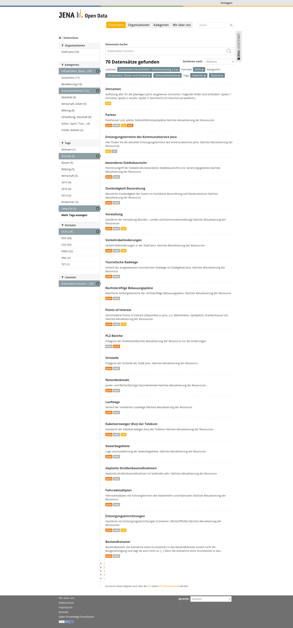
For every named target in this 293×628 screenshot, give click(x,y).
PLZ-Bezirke (114, 336)
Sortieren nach (192, 61)
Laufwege (112, 402)
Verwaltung (114, 214)
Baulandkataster (117, 542)
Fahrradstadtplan (118, 490)
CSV (108, 103)
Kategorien (161, 25)
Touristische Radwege (121, 262)
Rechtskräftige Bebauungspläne (129, 288)
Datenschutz (66, 602)
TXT (114, 151)
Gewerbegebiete (117, 446)
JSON (109, 125)
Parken (110, 115)
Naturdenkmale (117, 380)
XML (130, 125)
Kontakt (63, 612)
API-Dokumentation (168, 586)
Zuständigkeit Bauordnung (125, 188)
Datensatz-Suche (116, 44)
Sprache (183, 598)
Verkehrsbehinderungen (123, 240)
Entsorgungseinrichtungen (125, 516)
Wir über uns (182, 25)
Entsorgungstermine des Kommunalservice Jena (141, 137)
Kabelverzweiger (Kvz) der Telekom (131, 424)
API (149, 586)
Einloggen (226, 2)
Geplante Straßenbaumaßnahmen (131, 468)
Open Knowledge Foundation (76, 616)
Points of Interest (118, 310)
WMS (116, 125)
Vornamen (113, 89)
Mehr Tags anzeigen (74, 215)
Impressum (66, 607)
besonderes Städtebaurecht (126, 163)
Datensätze (116, 25)
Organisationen (138, 25)
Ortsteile (112, 358)
